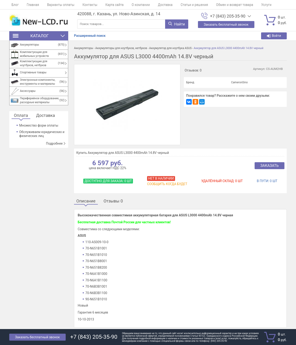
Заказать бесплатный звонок (37, 337)
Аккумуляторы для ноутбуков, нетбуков (121, 48)
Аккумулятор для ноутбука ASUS (170, 48)
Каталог (39, 35)
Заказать (269, 165)
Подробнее (56, 143)
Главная (28, 4)
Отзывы (113, 201)
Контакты (80, 4)
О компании (127, 4)
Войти (274, 36)
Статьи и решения (176, 4)
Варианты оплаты (54, 4)
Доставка (149, 4)
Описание (86, 201)
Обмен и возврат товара (214, 4)
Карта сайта (103, 4)
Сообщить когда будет (167, 184)
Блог (12, 4)
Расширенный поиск (89, 35)
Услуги (244, 4)
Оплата (21, 115)
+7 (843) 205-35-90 (227, 16)
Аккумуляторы (83, 48)
